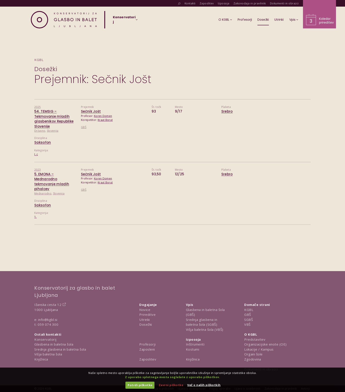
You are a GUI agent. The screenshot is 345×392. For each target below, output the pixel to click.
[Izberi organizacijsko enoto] (124, 21)
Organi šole (253, 354)
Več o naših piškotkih (204, 385)
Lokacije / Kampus (259, 349)
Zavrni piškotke (171, 385)
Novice (144, 309)
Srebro (227, 111)
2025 (37, 107)
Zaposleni (147, 349)
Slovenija (53, 131)
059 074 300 (48, 324)
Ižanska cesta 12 (47, 304)
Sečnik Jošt (91, 111)
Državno (39, 131)
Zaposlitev (147, 359)
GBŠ (83, 127)
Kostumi (192, 349)
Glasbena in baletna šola (53, 344)
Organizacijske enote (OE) (265, 344)
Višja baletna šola (48, 354)
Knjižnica (41, 359)
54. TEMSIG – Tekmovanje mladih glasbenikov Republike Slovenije (53, 119)
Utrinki (144, 319)
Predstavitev (254, 339)
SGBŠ (248, 319)
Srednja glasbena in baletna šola (60, 349)
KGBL (248, 309)
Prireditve (147, 314)
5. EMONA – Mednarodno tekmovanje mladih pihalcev (51, 181)
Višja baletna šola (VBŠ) (204, 329)
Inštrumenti (195, 344)
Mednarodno (42, 193)
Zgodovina (252, 359)
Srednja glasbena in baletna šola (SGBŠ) (201, 322)
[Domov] (64, 19)
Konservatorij (45, 339)
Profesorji (147, 344)
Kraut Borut (105, 120)
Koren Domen (103, 116)
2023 (37, 170)
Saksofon (42, 142)
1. (35, 217)
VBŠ (247, 324)
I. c (36, 154)
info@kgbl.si (47, 319)
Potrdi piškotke (140, 385)
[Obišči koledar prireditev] (319, 14)
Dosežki (45, 69)
